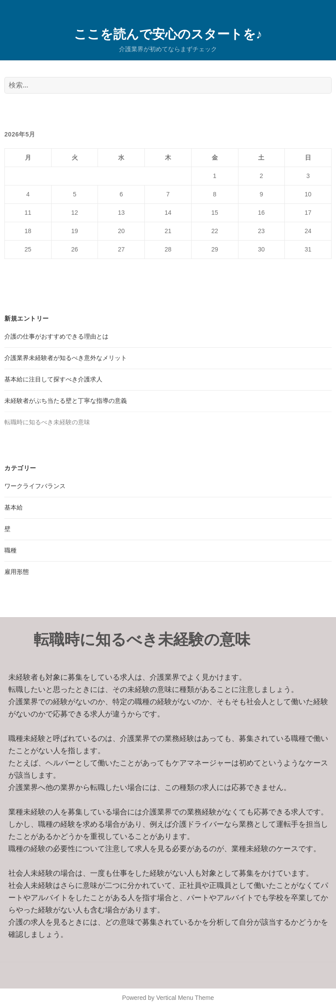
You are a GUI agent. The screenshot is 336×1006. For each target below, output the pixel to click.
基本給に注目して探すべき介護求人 (53, 379)
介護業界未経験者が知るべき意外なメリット (65, 357)
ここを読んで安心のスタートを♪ (168, 33)
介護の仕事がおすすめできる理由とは (56, 336)
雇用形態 (16, 571)
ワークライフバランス (35, 485)
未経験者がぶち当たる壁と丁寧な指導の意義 (65, 400)
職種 (10, 550)
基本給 (13, 507)
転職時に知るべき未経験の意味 (47, 422)
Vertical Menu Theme (185, 997)
